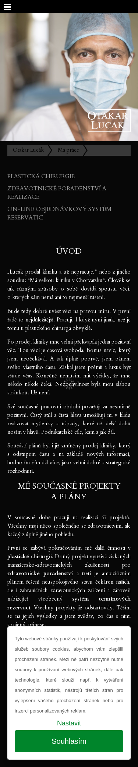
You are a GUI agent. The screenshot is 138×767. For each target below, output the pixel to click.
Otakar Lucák (28, 150)
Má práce (68, 150)
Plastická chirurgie (41, 176)
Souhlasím (69, 741)
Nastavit (69, 723)
